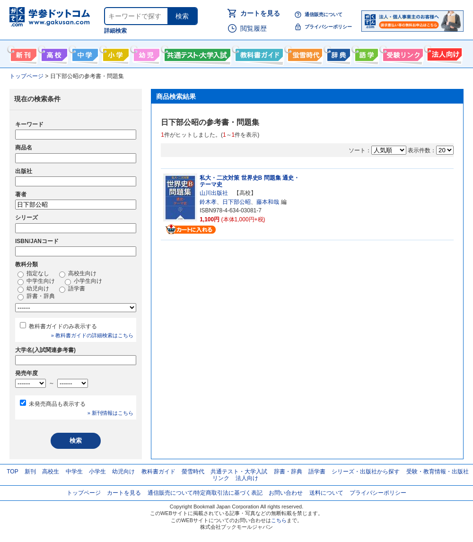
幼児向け (145, 53)
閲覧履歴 (253, 28)
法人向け (443, 53)
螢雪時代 (304, 53)
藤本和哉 (267, 202)
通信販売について (323, 14)
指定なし (33, 274)
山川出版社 (214, 193)
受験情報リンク (401, 53)
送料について (326, 493)
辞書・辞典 (36, 296)
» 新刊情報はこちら (110, 413)
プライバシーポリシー (328, 26)
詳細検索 (115, 30)
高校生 (50, 471)
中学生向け (84, 53)
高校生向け (53, 53)
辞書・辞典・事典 (337, 53)
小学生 (97, 471)
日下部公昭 (236, 202)
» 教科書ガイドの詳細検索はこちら (92, 335)
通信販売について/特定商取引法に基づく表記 (205, 493)
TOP (12, 471)
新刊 (30, 471)
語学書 (365, 53)
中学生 (74, 471)
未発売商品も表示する (57, 404)
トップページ (84, 493)
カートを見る (260, 13)
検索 (182, 16)
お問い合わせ (286, 493)
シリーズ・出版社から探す (366, 471)
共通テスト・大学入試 (196, 53)
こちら (279, 520)
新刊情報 (22, 53)
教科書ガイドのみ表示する (63, 326)
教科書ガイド (258, 53)
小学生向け (114, 53)
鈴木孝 (208, 202)
